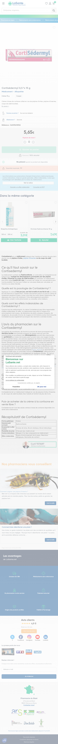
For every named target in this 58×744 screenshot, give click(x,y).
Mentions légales (29, 742)
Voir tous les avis (29, 631)
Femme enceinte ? (12, 113)
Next (55, 222)
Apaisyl (39, 349)
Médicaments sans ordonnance (30, 20)
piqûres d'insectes (29, 258)
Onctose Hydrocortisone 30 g (41, 229)
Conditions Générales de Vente (29, 739)
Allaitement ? (10, 120)
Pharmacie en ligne (8, 20)
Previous (3, 222)
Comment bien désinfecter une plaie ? (17, 527)
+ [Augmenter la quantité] (33, 142)
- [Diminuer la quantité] (24, 142)
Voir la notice (28, 183)
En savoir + (5, 106)
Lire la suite (50, 503)
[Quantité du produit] (29, 142)
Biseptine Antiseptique (9, 229)
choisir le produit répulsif (31, 367)
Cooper (18, 96)
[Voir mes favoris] (46, 3)
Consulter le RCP (39, 187)
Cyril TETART (37, 444)
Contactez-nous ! (29, 705)
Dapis (34, 349)
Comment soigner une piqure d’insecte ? (14, 491)
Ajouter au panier (29, 150)
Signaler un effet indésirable (19, 187)
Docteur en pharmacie (38, 446)
